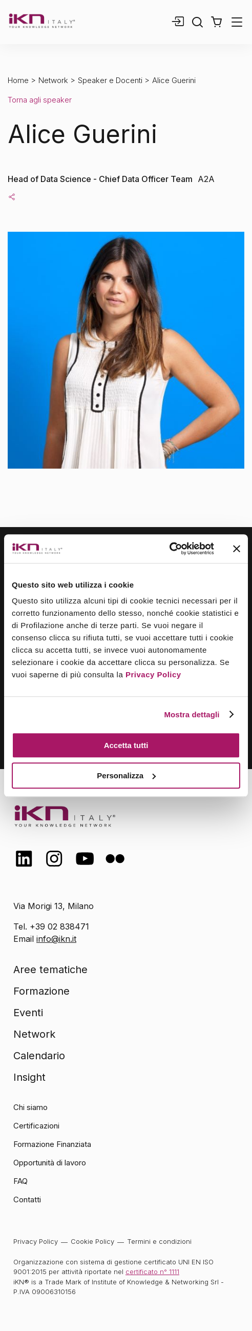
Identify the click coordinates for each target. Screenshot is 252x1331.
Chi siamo (30, 1107)
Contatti (27, 1199)
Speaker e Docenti (110, 80)
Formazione (41, 991)
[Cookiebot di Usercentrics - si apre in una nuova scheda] (169, 548)
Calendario (39, 1056)
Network (53, 80)
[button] (216, 22)
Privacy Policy (153, 674)
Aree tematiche (50, 969)
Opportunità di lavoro (49, 1162)
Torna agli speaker (40, 100)
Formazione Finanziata (52, 1144)
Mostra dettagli (191, 714)
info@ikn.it (56, 939)
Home (18, 80)
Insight (29, 1077)
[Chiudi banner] (236, 548)
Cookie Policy (92, 1241)
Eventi (28, 1012)
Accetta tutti (126, 745)
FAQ (20, 1181)
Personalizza (126, 775)
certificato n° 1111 (152, 1271)
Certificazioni (36, 1126)
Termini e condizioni (159, 1241)
